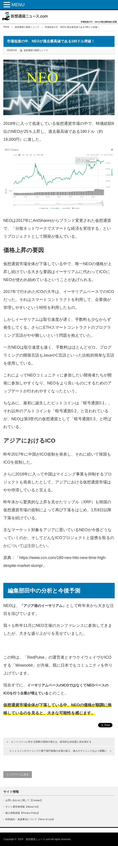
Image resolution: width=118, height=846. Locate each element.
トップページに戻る (18, 774)
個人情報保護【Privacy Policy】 (22, 813)
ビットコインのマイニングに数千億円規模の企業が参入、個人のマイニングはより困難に (58, 750)
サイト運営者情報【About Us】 (22, 806)
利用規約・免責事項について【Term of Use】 (30, 819)
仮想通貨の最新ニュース (27, 27)
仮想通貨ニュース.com (38, 839)
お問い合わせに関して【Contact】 (24, 800)
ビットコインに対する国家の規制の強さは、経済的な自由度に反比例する (51, 741)
